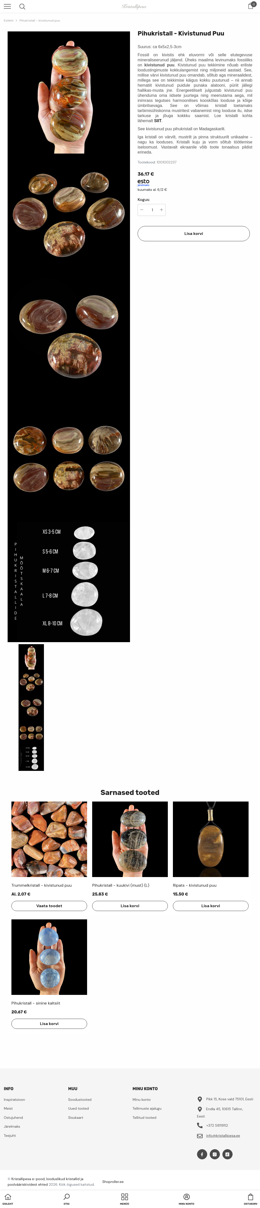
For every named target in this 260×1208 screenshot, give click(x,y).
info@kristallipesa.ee (223, 1135)
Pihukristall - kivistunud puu (39, 20)
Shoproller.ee (113, 1181)
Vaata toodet (49, 905)
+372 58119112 (217, 1125)
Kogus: (144, 199)
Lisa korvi (193, 233)
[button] (66, 1200)
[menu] (7, 6)
